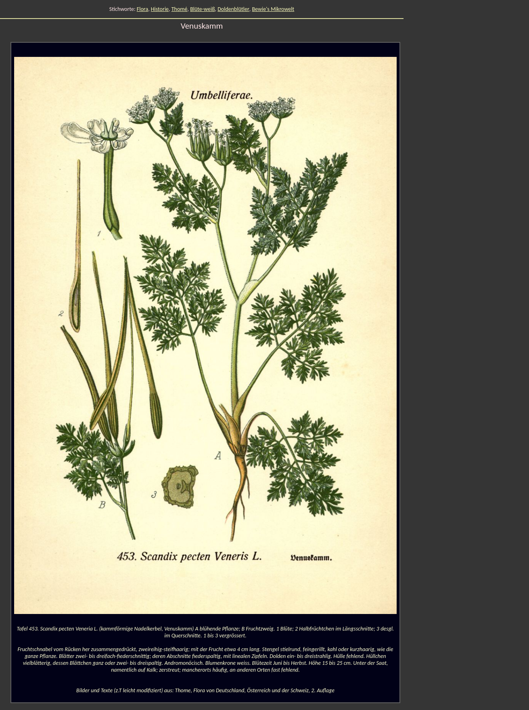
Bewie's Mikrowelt (273, 9)
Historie (160, 9)
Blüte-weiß (202, 9)
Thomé (179, 9)
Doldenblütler (233, 9)
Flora (142, 9)
